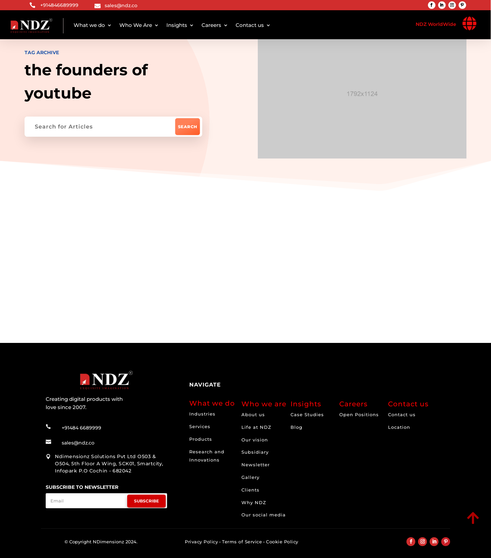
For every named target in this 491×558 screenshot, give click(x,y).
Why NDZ (253, 502)
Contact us (250, 25)
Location (399, 427)
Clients (250, 490)
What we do (89, 25)
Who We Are (135, 25)
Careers (211, 25)
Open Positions (359, 414)
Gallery (250, 477)
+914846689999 (59, 5)
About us (253, 414)
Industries (202, 414)
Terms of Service (242, 541)
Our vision (254, 439)
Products (200, 439)
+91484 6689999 (81, 426)
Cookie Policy (282, 541)
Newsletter (255, 464)
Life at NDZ (256, 427)
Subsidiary (255, 452)
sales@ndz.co (121, 5)
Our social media (263, 514)
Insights (176, 25)
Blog (296, 427)
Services (199, 426)
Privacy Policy (201, 541)
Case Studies (307, 414)
